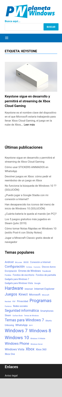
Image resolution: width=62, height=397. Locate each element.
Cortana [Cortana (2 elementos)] (29, 267)
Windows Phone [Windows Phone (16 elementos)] (17, 344)
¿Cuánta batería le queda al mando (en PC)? (31, 213)
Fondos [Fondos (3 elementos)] (8, 275)
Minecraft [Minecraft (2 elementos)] (45, 295)
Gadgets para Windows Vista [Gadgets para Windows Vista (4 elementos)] (19, 283)
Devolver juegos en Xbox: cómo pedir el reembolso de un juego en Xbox (28, 178)
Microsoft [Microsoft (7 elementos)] (35, 294)
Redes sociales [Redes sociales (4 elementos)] (20, 306)
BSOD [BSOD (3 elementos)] (26, 262)
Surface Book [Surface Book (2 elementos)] (18, 316)
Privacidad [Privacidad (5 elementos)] (22, 301)
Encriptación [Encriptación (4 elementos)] (11, 271)
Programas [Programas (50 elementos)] (41, 300)
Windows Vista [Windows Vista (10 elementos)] (14, 349)
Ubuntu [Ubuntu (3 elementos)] (48, 321)
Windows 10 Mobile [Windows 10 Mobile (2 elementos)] (37, 339)
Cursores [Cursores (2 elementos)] (37, 267)
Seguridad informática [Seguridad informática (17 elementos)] (22, 310)
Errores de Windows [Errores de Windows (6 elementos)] (29, 270)
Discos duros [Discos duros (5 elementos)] (49, 266)
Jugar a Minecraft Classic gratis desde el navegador (29, 239)
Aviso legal (11, 375)
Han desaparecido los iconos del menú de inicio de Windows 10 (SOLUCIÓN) (29, 206)
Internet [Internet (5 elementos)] (29, 288)
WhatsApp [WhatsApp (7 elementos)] (21, 325)
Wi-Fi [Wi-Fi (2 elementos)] (31, 325)
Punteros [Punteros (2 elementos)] (8, 306)
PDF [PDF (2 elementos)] (14, 301)
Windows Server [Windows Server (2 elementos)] (37, 344)
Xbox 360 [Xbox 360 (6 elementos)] (41, 349)
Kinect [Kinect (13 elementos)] (23, 294)
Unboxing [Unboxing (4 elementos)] (9, 325)
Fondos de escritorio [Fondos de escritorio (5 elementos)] (23, 275)
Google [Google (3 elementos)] (37, 283)
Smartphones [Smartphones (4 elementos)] (47, 311)
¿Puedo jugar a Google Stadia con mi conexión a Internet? (26, 197)
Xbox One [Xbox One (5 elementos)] (10, 354)
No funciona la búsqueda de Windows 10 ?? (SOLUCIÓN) (30, 187)
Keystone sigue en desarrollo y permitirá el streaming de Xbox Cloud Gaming (27, 101)
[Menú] (6, 38)
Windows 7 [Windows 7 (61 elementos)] (16, 330)
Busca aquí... (12, 21)
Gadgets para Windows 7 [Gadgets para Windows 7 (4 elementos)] (17, 279)
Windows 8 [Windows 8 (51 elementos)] (40, 330)
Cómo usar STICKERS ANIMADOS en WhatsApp (26, 169)
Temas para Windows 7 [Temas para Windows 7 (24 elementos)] (24, 320)
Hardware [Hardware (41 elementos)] (14, 288)
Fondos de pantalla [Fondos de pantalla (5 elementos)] (46, 275)
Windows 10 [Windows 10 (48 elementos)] (17, 337)
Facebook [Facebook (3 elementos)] (46, 271)
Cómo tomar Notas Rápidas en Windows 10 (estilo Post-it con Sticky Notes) (30, 230)
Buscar (51, 27)
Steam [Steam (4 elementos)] (8, 315)
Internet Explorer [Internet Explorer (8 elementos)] (44, 288)
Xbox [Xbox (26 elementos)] (30, 349)
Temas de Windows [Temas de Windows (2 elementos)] (31, 316)
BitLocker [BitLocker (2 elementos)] (18, 262)
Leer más (29, 124)
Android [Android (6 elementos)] (9, 262)
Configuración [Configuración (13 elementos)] (15, 266)
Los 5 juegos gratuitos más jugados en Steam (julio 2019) (28, 221)
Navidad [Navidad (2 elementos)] (8, 301)
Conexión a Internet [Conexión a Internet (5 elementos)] (40, 262)
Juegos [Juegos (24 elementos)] (11, 294)
